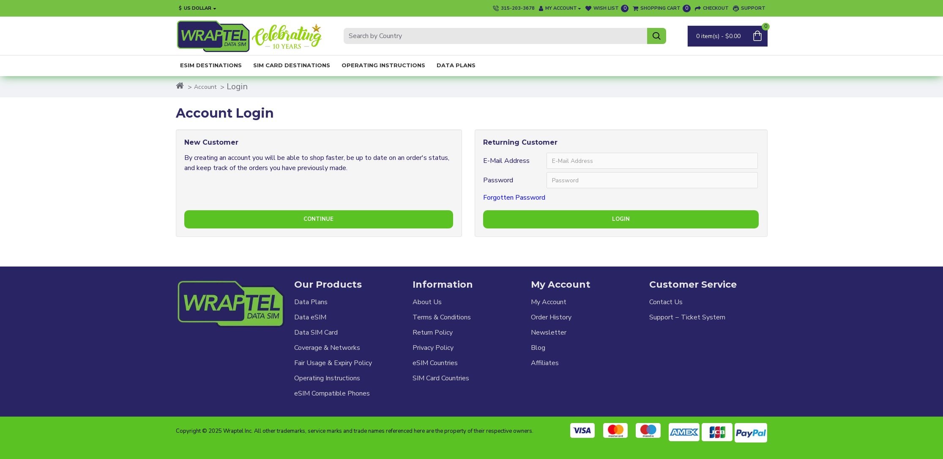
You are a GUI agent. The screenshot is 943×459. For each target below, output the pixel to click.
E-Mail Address (506, 160)
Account (205, 87)
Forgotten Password (514, 197)
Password (498, 180)
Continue (318, 219)
